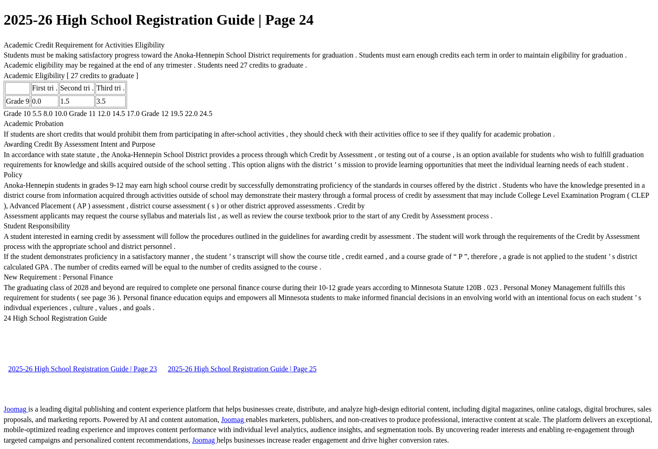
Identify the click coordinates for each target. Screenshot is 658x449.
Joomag (16, 409)
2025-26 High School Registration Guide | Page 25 (242, 369)
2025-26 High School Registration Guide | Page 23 (82, 369)
